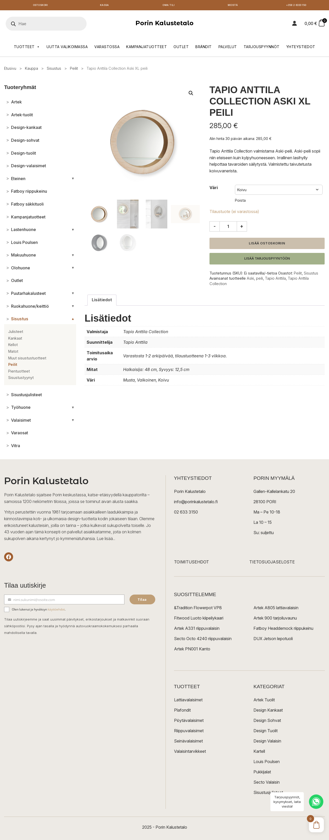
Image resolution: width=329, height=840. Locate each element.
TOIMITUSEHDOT (191, 563)
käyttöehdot (56, 610)
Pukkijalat (262, 773)
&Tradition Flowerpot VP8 (198, 609)
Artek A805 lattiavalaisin (275, 609)
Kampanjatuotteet (146, 48)
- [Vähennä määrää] (215, 227)
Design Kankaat (268, 711)
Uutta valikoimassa (67, 48)
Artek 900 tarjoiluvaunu (275, 619)
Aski (250, 279)
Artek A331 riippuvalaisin (197, 629)
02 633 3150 (186, 513)
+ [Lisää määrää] (241, 227)
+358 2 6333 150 (297, 6)
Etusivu (10, 69)
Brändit (203, 48)
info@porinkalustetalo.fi (196, 503)
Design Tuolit (265, 732)
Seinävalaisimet (188, 742)
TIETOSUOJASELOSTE (272, 563)
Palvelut (227, 48)
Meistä (233, 6)
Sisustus (54, 69)
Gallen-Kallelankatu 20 (274, 492)
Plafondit (182, 711)
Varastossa (107, 48)
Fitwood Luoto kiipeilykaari (198, 619)
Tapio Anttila (275, 279)
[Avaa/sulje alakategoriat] (73, 179)
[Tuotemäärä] (228, 227)
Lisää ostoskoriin (267, 244)
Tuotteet (27, 48)
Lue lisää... (106, 539)
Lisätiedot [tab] (102, 301)
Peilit (74, 69)
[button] (191, 94)
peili (259, 279)
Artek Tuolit (264, 701)
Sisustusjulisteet (268, 793)
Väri (213, 188)
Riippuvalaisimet (189, 732)
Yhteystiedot (300, 48)
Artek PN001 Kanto (192, 650)
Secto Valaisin (266, 783)
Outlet (181, 48)
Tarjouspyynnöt (262, 48)
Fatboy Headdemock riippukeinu (283, 629)
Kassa (104, 6)
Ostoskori (40, 6)
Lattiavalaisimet (188, 701)
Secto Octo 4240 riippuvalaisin (203, 639)
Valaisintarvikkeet (190, 752)
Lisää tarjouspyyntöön (267, 260)
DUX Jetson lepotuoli (273, 639)
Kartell (259, 752)
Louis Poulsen (266, 762)
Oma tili (168, 6)
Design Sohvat (267, 721)
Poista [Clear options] (240, 201)
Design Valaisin (267, 742)
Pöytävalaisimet (189, 721)
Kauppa (31, 69)
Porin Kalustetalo (164, 24)
